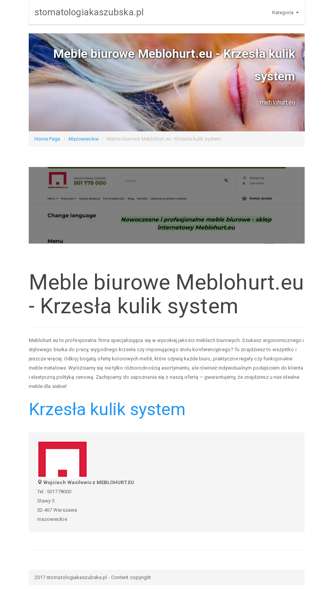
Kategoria (285, 12)
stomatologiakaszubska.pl (89, 12)
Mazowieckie (83, 139)
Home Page (47, 139)
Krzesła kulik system (107, 409)
